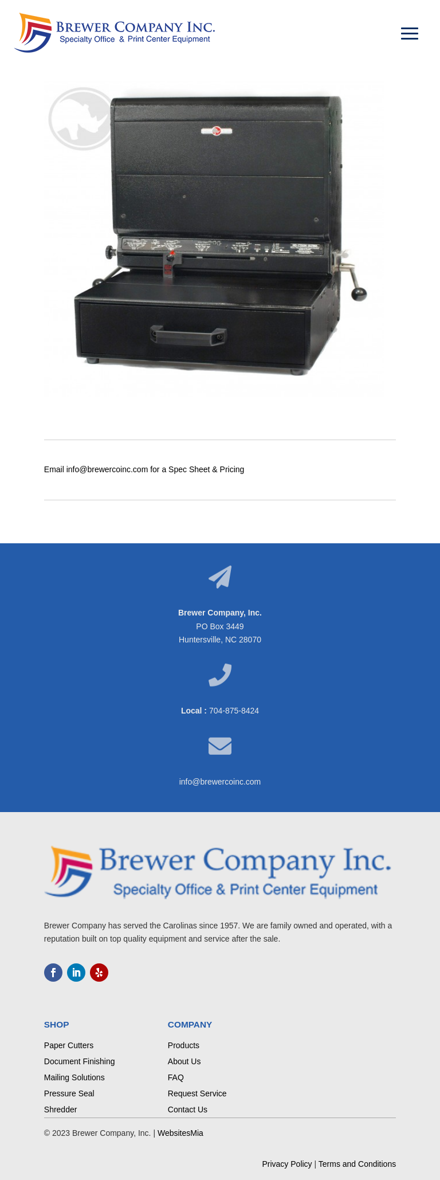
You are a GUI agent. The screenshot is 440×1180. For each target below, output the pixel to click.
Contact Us (187, 1109)
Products (183, 1045)
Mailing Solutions (74, 1077)
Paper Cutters (68, 1045)
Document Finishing (79, 1061)
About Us (184, 1061)
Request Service (197, 1093)
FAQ (176, 1077)
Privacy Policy (287, 1164)
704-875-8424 (234, 710)
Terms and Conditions (357, 1164)
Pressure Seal (69, 1093)
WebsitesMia (180, 1133)
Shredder (60, 1109)
